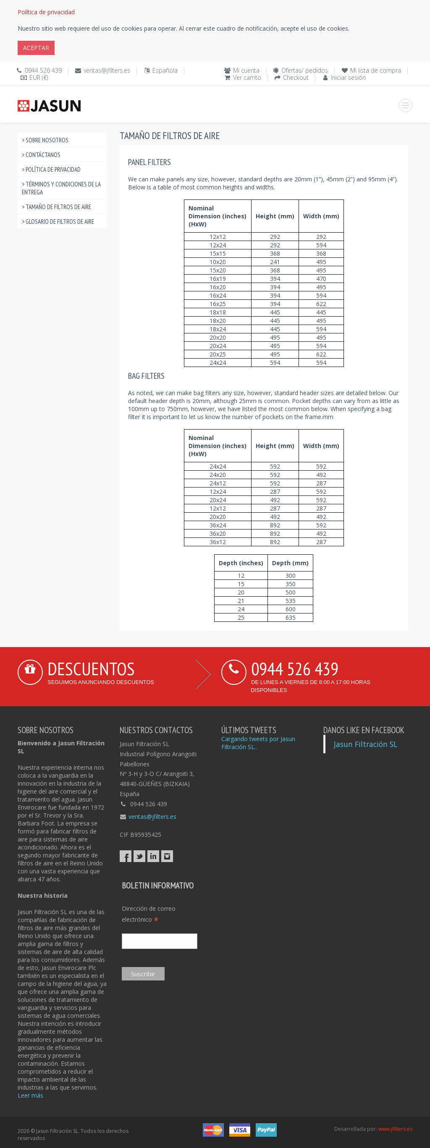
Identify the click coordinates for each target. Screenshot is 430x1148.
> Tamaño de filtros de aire (56, 207)
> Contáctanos (41, 155)
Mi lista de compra (375, 70)
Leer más (30, 1095)
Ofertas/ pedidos (304, 70)
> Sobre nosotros (45, 140)
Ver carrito (247, 77)
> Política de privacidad (51, 169)
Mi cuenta (246, 70)
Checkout (296, 77)
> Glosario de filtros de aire (58, 221)
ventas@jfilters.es (107, 70)
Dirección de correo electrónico (149, 914)
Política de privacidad (46, 12)
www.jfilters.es (395, 1128)
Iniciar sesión (348, 77)
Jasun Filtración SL (365, 744)
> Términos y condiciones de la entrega (61, 188)
